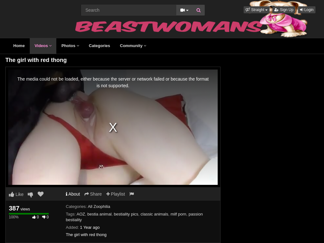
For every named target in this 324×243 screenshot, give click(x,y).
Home (19, 45)
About (73, 194)
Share (93, 194)
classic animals (154, 214)
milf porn (178, 214)
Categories (99, 45)
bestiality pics (126, 214)
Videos (43, 45)
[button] (257, 9)
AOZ (81, 214)
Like (16, 194)
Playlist (115, 194)
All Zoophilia (99, 206)
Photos (70, 45)
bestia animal (99, 214)
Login (307, 10)
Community (133, 45)
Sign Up (283, 10)
